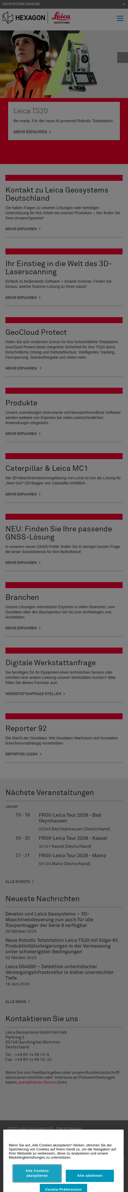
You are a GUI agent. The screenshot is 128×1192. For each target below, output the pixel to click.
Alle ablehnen (90, 1184)
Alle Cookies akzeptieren (37, 1181)
